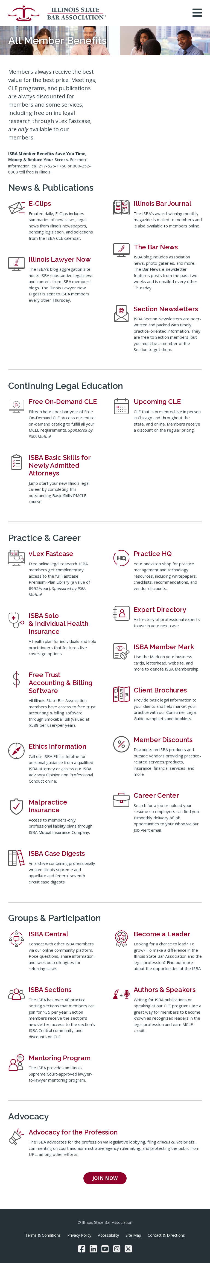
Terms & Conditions (43, 1235)
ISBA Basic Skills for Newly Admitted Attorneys (60, 465)
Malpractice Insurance (48, 806)
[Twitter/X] (128, 1249)
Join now (105, 1178)
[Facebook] (82, 1249)
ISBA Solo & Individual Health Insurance (58, 623)
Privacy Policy (79, 1235)
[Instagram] (117, 1249)
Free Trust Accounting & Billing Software (60, 683)
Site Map (133, 1235)
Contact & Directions (166, 1235)
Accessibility (108, 1235)
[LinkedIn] (93, 1249)
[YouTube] (105, 1249)
